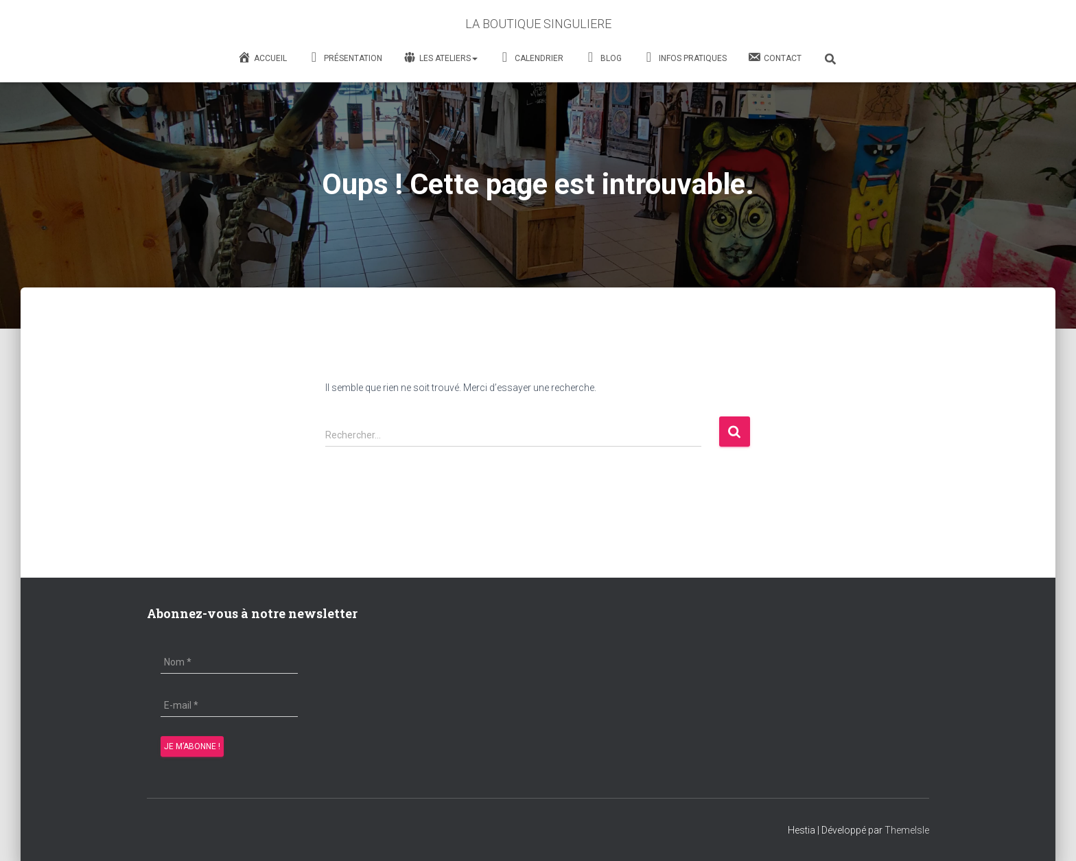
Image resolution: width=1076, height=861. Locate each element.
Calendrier (530, 58)
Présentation (344, 58)
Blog (603, 58)
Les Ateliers (440, 57)
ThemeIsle (907, 830)
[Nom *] (229, 662)
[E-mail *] (229, 705)
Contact (774, 57)
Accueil (262, 57)
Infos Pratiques (684, 58)
